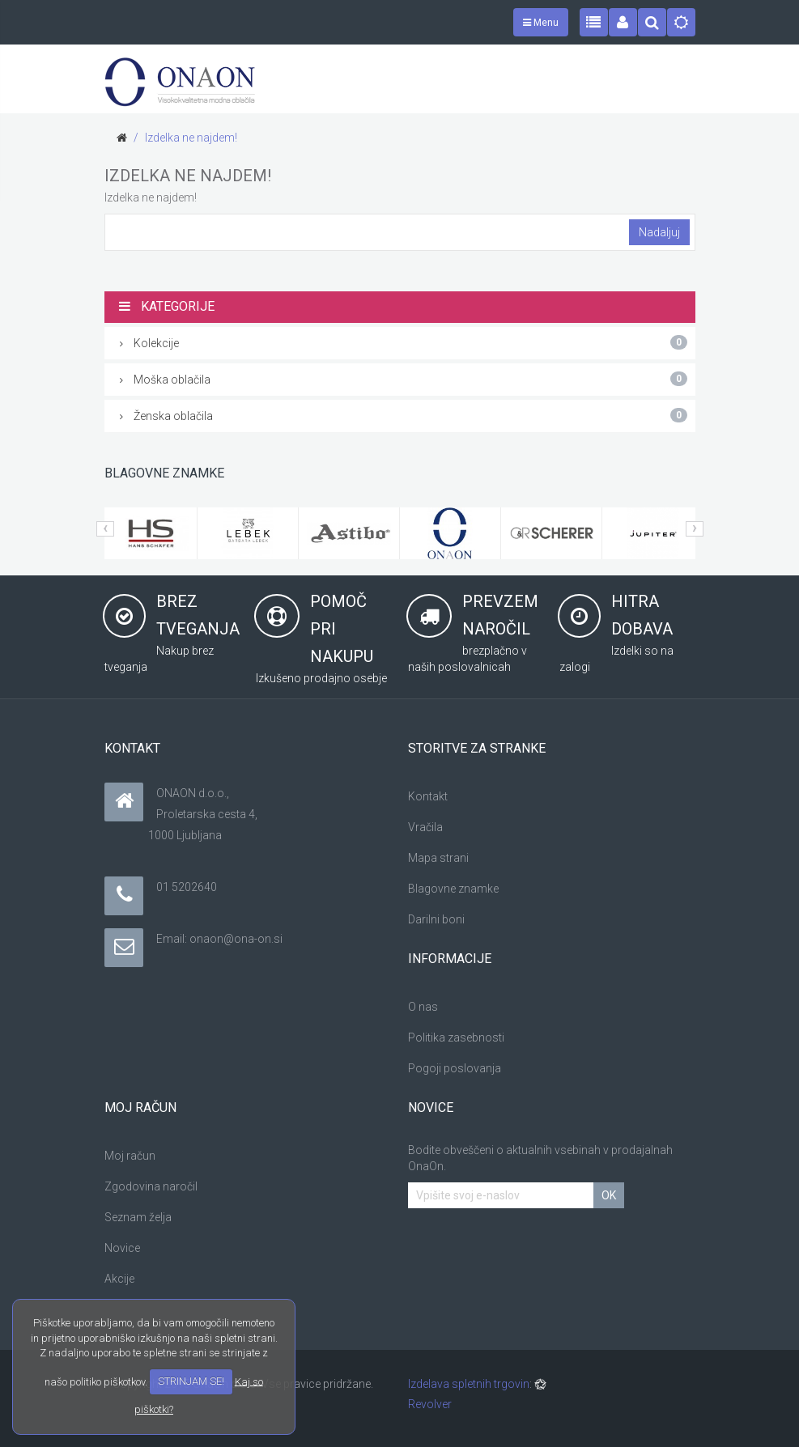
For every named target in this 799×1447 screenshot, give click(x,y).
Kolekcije (403, 342)
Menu (541, 22)
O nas (423, 1006)
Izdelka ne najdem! (191, 137)
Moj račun (129, 1155)
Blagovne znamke (453, 888)
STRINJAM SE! (191, 1381)
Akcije (119, 1278)
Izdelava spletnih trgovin (468, 1383)
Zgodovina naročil (151, 1186)
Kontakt (428, 796)
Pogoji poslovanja (454, 1068)
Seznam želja (138, 1217)
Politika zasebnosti (456, 1037)
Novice (122, 1247)
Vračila (425, 827)
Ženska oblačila (403, 415)
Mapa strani (438, 857)
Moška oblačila (403, 378)
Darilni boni (436, 919)
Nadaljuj (659, 232)
